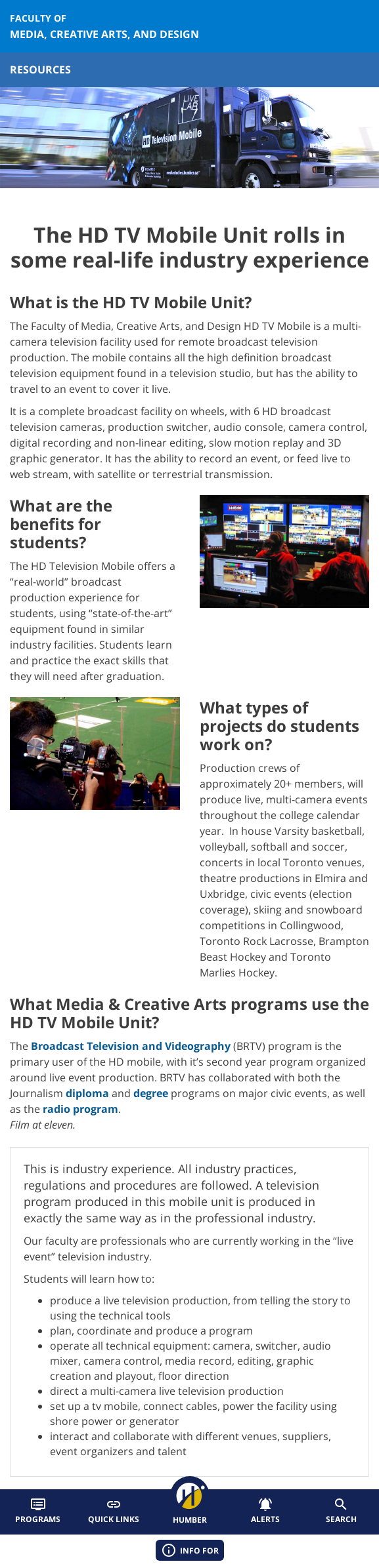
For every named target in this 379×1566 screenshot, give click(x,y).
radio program (80, 1109)
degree (150, 1093)
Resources (40, 69)
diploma (87, 1093)
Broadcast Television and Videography (131, 1046)
